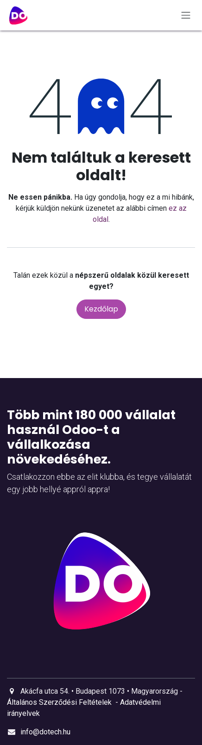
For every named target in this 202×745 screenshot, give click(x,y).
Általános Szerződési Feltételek (59, 702)
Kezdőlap (101, 309)
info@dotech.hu (45, 731)
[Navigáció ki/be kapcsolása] (186, 15)
